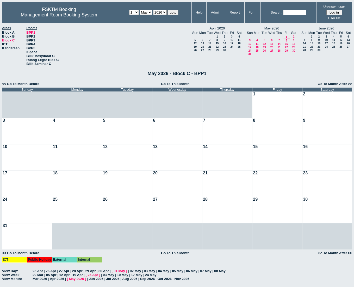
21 (209, 46)
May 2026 (76, 279)
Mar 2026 (40, 279)
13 (202, 43)
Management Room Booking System (59, 14)
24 (231, 46)
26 (195, 50)
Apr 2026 (57, 279)
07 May (205, 271)
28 (209, 50)
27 (202, 50)
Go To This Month (175, 84)
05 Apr (51, 275)
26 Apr (51, 271)
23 (224, 46)
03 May (149, 271)
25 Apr (38, 271)
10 (231, 40)
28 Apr (77, 271)
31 (249, 54)
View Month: (12, 279)
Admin (216, 12)
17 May (136, 275)
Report (235, 12)
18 (239, 43)
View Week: (11, 275)
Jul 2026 (112, 279)
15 (217, 43)
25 (239, 46)
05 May (177, 271)
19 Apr (77, 275)
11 (239, 40)
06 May (191, 271)
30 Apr (103, 271)
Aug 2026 (129, 279)
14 (209, 43)
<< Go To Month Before (20, 84)
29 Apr (90, 271)
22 (217, 46)
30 (224, 50)
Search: (276, 12)
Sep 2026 (147, 279)
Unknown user (334, 7)
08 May (219, 271)
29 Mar (38, 275)
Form (252, 12)
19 (195, 46)
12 (195, 43)
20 (202, 46)
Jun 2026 (96, 279)
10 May (122, 275)
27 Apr (64, 271)
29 (217, 50)
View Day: (10, 271)
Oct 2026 (165, 279)
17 (231, 43)
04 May (163, 271)
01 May (119, 271)
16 (224, 43)
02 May (135, 271)
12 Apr (64, 275)
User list (334, 18)
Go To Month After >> (335, 84)
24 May (150, 275)
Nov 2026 (182, 279)
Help (199, 12)
